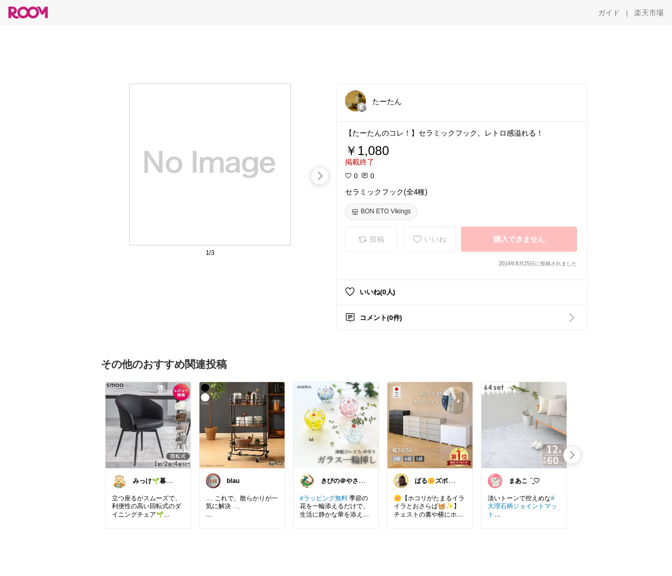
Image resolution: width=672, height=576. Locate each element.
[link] (148, 424)
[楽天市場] (649, 12)
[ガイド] (609, 12)
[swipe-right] (319, 176)
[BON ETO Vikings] (381, 211)
